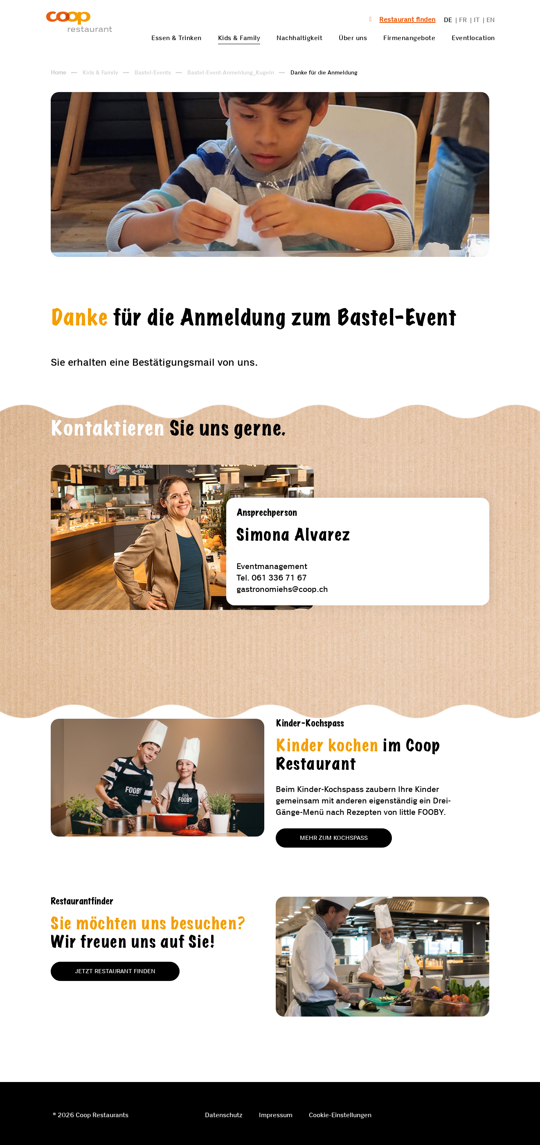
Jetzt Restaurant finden (115, 971)
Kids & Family (239, 37)
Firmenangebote (409, 37)
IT (477, 19)
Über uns (353, 37)
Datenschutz (224, 1114)
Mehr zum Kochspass (334, 838)
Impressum (275, 1114)
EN (490, 19)
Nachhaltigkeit (299, 37)
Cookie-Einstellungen (340, 1114)
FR (463, 19)
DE (448, 19)
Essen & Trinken (176, 37)
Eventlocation (473, 37)
